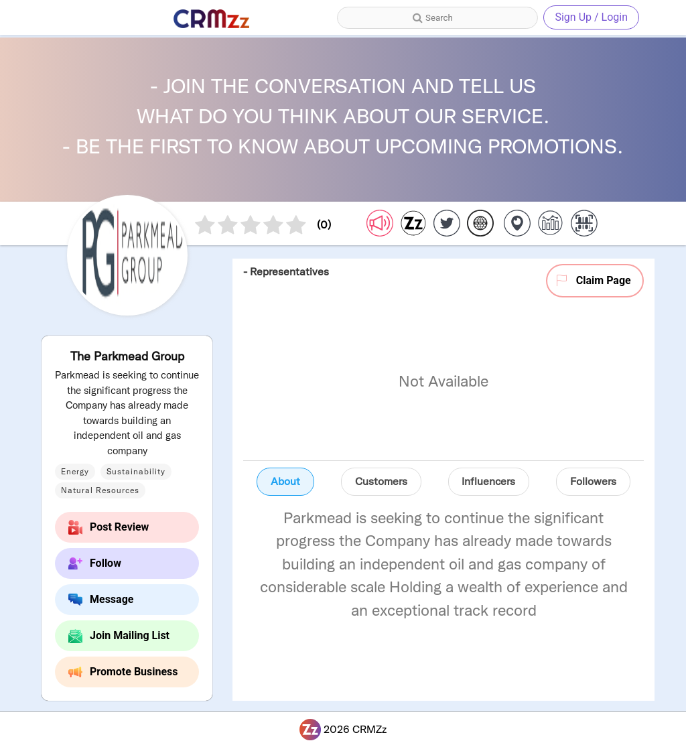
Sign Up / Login (591, 17)
